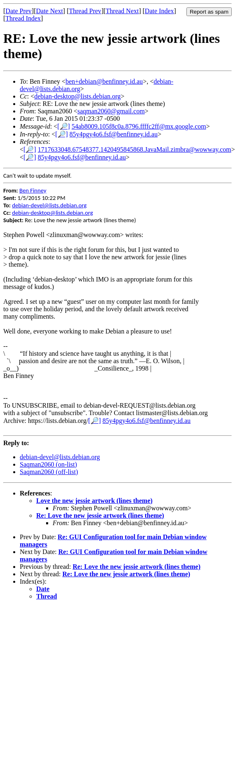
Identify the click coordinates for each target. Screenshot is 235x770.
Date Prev (18, 10)
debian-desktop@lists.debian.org (77, 96)
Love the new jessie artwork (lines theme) (94, 500)
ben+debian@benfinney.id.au (104, 81)
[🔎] (63, 126)
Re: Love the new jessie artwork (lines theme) (100, 515)
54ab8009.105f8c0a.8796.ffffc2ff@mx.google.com (139, 126)
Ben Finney (33, 190)
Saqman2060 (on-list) (48, 464)
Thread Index (23, 18)
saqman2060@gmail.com (111, 111)
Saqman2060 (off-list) (49, 471)
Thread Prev (85, 10)
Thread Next (122, 10)
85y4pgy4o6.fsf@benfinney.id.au (114, 134)
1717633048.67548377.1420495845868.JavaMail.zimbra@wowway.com (134, 149)
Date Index (159, 10)
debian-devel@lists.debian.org (49, 205)
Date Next (49, 10)
